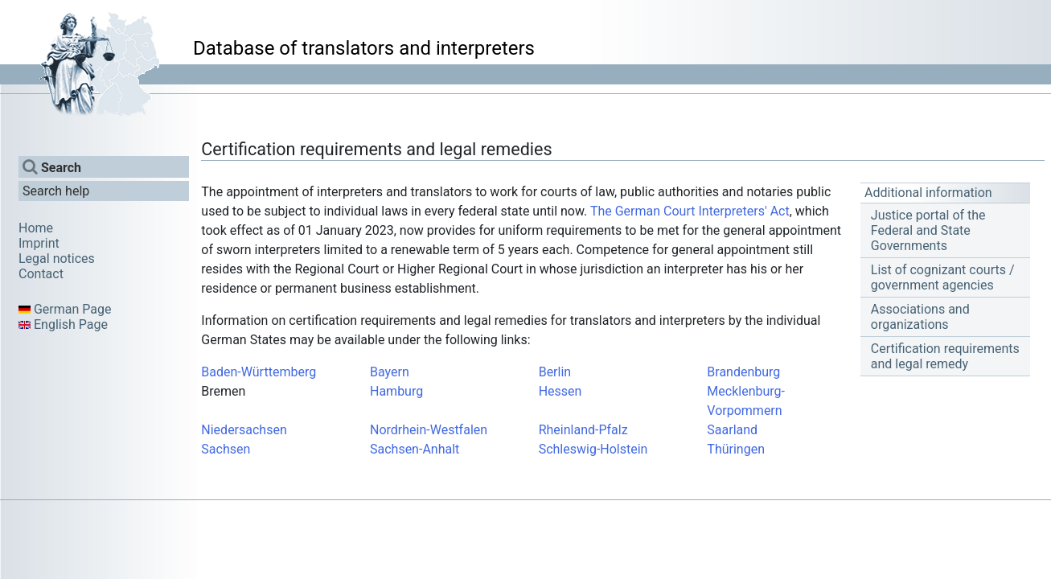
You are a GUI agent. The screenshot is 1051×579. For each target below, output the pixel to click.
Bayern (389, 372)
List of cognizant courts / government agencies (943, 277)
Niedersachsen (243, 429)
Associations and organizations (920, 317)
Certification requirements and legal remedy (945, 356)
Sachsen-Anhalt (414, 449)
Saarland (732, 429)
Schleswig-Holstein (593, 449)
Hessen (560, 391)
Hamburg (396, 391)
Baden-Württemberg (258, 372)
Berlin (555, 372)
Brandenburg (743, 372)
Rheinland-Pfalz (583, 429)
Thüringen (736, 449)
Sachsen (225, 449)
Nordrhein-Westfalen (428, 429)
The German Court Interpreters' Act (690, 211)
